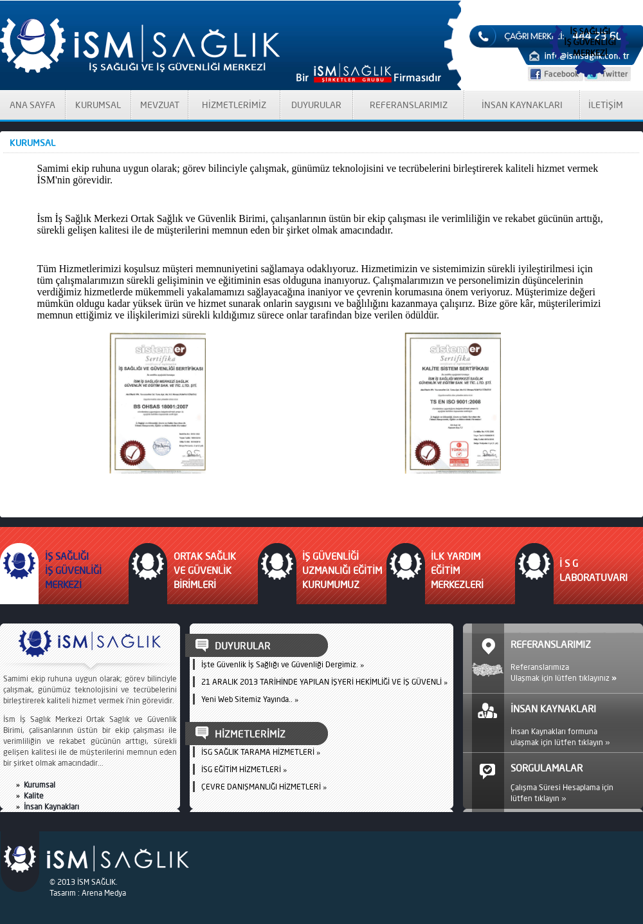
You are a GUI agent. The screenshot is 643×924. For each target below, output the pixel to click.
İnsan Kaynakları (51, 806)
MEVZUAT (159, 105)
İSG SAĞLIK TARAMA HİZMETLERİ (257, 752)
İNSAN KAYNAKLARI (522, 105)
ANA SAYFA (32, 105)
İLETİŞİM (605, 105)
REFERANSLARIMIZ (409, 105)
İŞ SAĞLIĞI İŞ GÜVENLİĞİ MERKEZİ (73, 570)
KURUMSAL (98, 105)
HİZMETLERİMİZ (234, 105)
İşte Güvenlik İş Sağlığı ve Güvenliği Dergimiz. (279, 664)
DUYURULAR (316, 105)
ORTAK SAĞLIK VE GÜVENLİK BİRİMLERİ (205, 570)
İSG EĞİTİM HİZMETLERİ (241, 769)
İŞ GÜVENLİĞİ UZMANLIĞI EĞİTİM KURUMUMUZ (342, 570)
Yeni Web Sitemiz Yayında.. (247, 699)
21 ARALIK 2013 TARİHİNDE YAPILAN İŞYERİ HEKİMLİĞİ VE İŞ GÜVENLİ (321, 682)
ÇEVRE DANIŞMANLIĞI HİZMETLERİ (261, 786)
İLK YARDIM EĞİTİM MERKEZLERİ (457, 570)
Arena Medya (104, 893)
